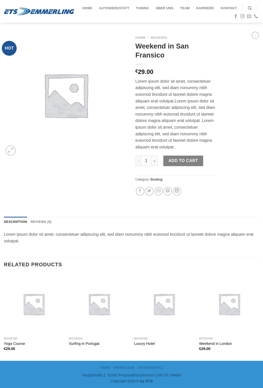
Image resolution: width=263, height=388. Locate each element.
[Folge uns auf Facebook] (236, 16)
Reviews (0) (41, 222)
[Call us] (256, 16)
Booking (159, 38)
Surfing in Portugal (84, 344)
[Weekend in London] (229, 304)
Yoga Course (14, 344)
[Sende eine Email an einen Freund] (158, 191)
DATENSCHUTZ (150, 368)
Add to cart (183, 160)
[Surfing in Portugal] (99, 304)
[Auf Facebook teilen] (140, 191)
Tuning (142, 8)
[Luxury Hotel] (164, 304)
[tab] (15, 222)
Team (185, 8)
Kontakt (229, 8)
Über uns (164, 8)
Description (15, 222)
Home (87, 8)
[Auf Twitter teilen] (149, 191)
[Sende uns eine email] (249, 16)
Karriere (205, 8)
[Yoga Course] (34, 304)
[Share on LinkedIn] (177, 191)
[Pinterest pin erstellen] (168, 191)
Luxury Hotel (144, 344)
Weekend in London (215, 344)
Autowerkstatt (114, 8)
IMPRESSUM (124, 368)
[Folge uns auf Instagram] (242, 16)
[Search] (250, 8)
